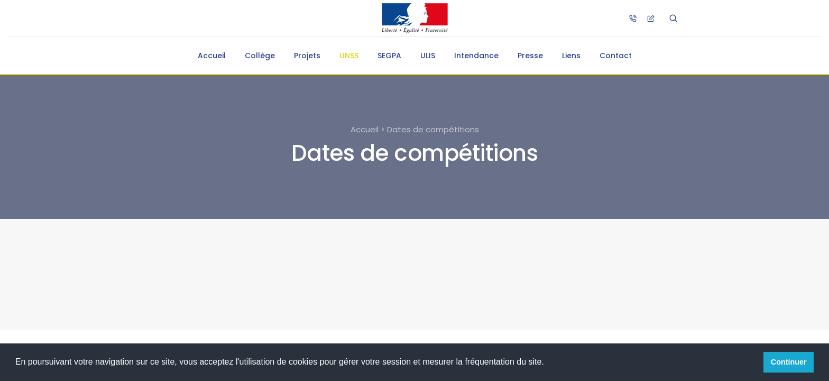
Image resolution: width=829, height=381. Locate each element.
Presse (530, 55)
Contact (616, 55)
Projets (307, 55)
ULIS (427, 55)
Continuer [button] (789, 362)
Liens (571, 55)
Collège (260, 55)
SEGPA (389, 55)
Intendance (476, 55)
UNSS (348, 55)
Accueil (212, 55)
